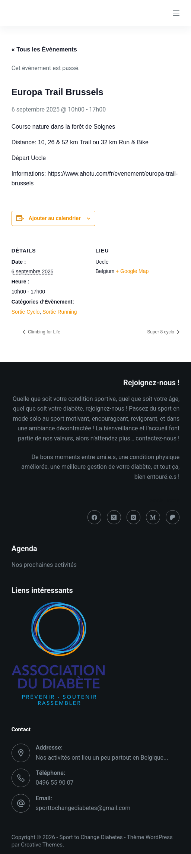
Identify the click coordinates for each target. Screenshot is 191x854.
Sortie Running (59, 312)
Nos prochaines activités (44, 564)
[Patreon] (173, 517)
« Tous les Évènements (44, 49)
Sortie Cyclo (25, 312)
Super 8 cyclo (161, 332)
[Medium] (153, 517)
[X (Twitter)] (114, 517)
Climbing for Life (43, 332)
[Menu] (176, 13)
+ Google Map (132, 271)
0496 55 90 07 (55, 782)
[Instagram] (134, 517)
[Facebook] (94, 517)
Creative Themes (42, 844)
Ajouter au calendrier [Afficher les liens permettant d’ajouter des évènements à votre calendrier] (55, 218)
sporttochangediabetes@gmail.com (83, 807)
